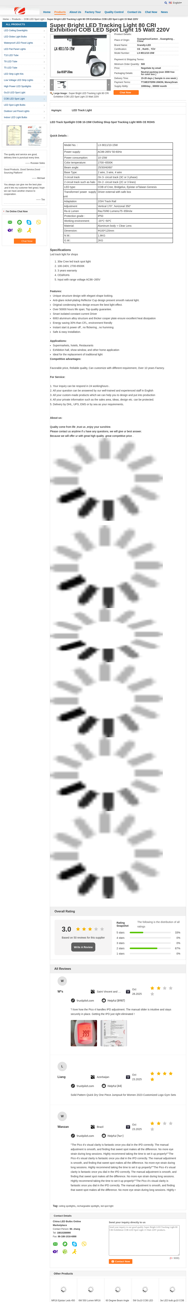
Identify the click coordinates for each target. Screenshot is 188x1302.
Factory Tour (93, 12)
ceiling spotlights (67, 1206)
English (177, 3)
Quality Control (114, 12)
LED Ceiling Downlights (15, 30)
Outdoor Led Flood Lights (16, 111)
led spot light (107, 1206)
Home (47, 12)
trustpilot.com (85, 1000)
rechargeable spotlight (88, 1206)
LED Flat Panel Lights (15, 49)
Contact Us (134, 12)
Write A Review (83, 947)
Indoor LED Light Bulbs (15, 117)
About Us (75, 12)
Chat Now (151, 12)
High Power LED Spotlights (17, 86)
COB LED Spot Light (34, 19)
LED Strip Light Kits (14, 74)
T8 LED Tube (10, 61)
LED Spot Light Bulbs (14, 105)
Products (60, 12)
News (164, 12)
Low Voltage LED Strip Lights (18, 80)
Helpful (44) (115, 1086)
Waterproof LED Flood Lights (18, 43)
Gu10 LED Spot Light (14, 92)
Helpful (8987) (116, 1000)
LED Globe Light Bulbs (15, 36)
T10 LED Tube (11, 55)
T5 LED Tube (10, 67)
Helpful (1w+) (116, 1136)
